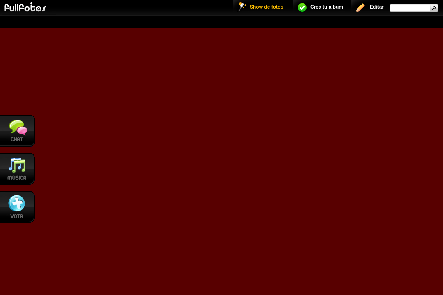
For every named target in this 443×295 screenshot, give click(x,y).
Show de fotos (266, 7)
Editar (377, 7)
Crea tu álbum (326, 7)
